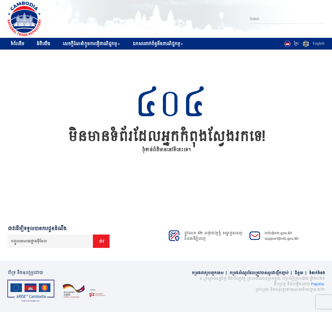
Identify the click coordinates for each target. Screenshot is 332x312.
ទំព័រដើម (17, 43)
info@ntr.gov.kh (278, 233)
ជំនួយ (301, 272)
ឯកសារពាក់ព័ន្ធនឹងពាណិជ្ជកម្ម (156, 43)
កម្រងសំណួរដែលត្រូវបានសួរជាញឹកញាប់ (261, 272)
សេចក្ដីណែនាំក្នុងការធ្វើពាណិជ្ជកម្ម (89, 43)
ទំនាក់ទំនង (317, 272)
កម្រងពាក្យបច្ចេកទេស (210, 272)
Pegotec (318, 284)
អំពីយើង (43, 43)
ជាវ (101, 241)
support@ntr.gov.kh (282, 238)
